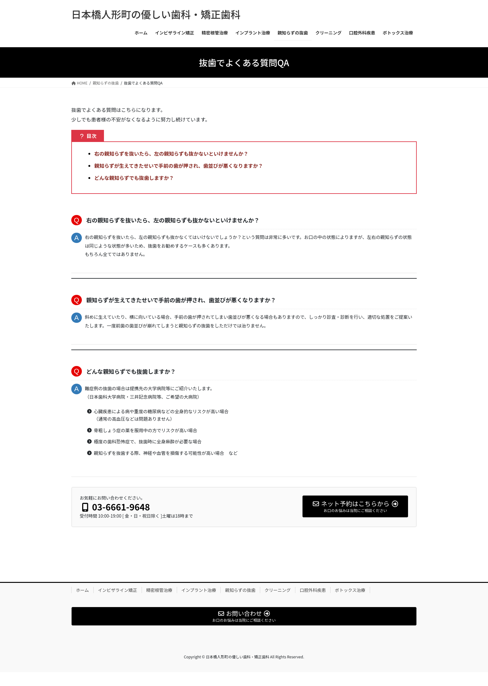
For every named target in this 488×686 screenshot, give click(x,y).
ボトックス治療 (350, 604)
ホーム (82, 604)
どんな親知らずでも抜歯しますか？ (134, 177)
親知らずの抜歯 (240, 604)
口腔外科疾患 (313, 604)
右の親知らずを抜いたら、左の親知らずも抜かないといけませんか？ (171, 153)
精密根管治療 (159, 604)
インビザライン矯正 (117, 604)
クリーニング (278, 604)
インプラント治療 (198, 604)
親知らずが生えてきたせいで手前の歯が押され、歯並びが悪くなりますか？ (178, 165)
